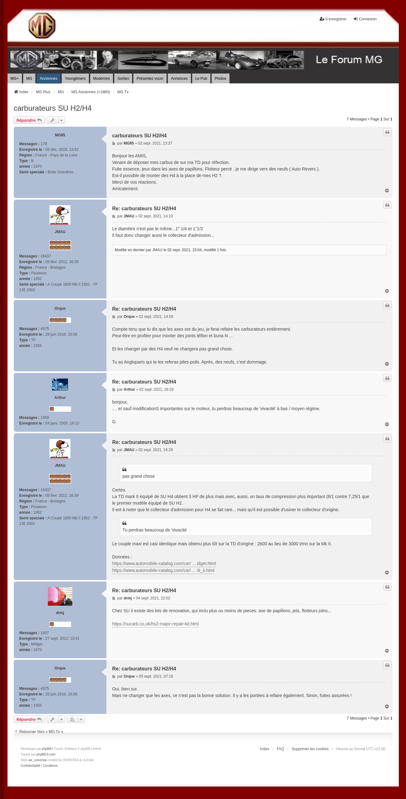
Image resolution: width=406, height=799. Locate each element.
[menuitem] (30, 766)
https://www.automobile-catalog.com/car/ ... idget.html (164, 563)
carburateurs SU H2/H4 (53, 108)
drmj (60, 613)
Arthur (60, 397)
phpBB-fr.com (45, 754)
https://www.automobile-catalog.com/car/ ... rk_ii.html (163, 570)
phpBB (46, 749)
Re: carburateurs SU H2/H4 (144, 208)
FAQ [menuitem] (280, 749)
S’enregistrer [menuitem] (333, 19)
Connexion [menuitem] (365, 19)
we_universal (37, 760)
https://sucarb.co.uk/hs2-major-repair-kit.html (155, 623)
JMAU (60, 232)
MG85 (60, 135)
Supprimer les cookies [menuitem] (310, 749)
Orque (59, 308)
